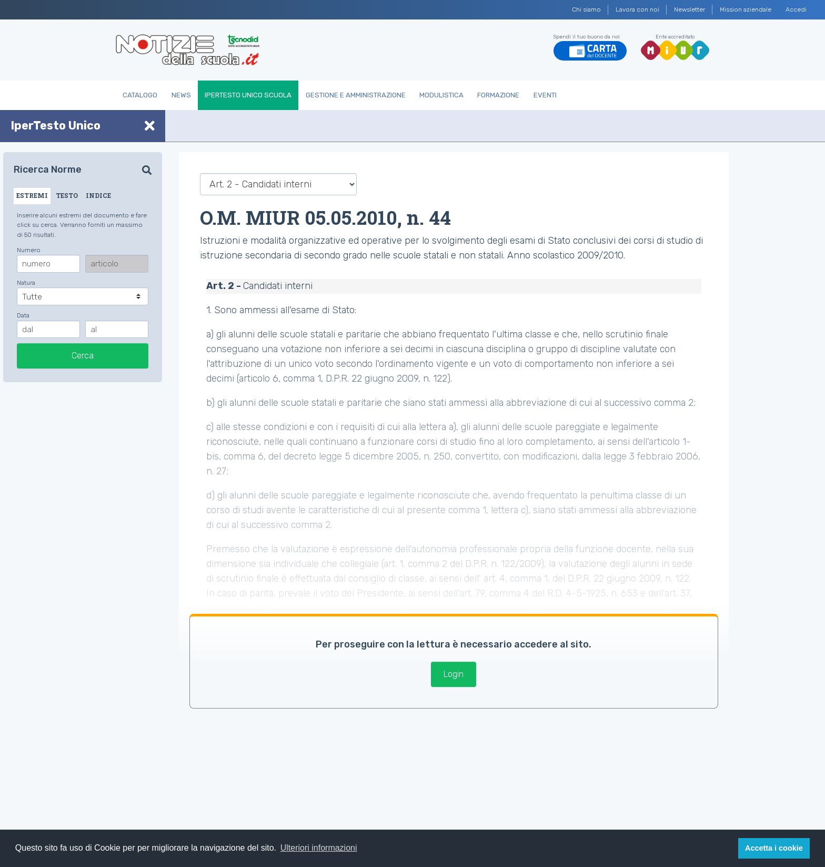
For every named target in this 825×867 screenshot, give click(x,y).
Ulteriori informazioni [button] (318, 847)
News (181, 95)
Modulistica (441, 95)
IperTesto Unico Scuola (248, 95)
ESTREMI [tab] (32, 195)
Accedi (796, 9)
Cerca (83, 356)
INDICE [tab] (98, 195)
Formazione (498, 95)
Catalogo (140, 95)
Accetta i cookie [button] (774, 848)
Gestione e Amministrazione (356, 95)
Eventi (545, 95)
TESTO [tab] (67, 195)
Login (454, 674)
